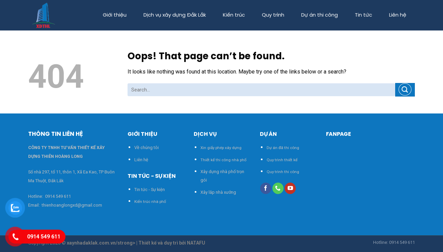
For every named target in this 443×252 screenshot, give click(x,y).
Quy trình (273, 15)
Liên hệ (397, 15)
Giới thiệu (115, 15)
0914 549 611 (58, 196)
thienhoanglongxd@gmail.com (71, 205)
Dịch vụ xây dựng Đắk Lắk (174, 15)
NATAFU (196, 243)
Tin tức (363, 15)
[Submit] (405, 89)
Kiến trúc (234, 15)
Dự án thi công (319, 15)
